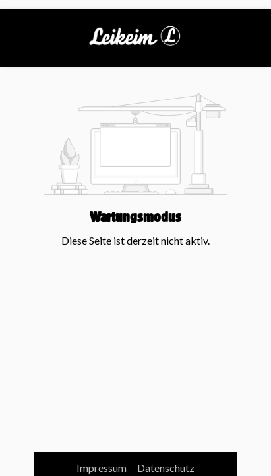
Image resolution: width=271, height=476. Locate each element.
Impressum (102, 467)
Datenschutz (166, 467)
